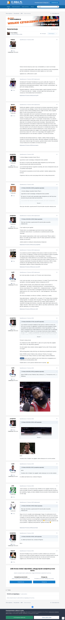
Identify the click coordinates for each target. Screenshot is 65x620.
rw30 (12, 272)
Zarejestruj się (54, 2)
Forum (8, 7)
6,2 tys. (13, 283)
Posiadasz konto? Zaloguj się (42, 2)
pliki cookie (23, 612)
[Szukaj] (43, 7)
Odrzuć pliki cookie (46, 617)
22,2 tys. (13, 115)
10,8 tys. (13, 165)
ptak (13, 485)
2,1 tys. (13, 261)
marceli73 (13, 250)
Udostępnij (43, 33)
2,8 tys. (13, 497)
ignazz (13, 104)
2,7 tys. (13, 562)
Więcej (32, 6)
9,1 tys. (13, 50)
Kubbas (15, 32)
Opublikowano (27, 39)
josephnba (13, 154)
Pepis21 (13, 550)
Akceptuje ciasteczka (19, 617)
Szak (12, 502)
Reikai (13, 184)
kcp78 (13, 79)
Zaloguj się (44, 581)
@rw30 (22, 358)
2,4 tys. (13, 90)
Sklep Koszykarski (16, 6)
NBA (21, 34)
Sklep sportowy (25, 6)
